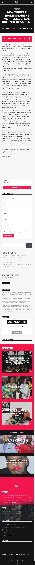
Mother (28, 549)
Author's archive (17, 183)
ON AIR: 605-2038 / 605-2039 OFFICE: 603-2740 (14, 522)
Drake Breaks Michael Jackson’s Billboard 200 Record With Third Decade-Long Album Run (16, 301)
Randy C (14, 28)
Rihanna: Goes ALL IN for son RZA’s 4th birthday (13, 254)
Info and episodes (17, 327)
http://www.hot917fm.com (10, 519)
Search (3, 237)
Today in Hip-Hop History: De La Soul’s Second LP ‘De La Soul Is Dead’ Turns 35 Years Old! (17, 296)
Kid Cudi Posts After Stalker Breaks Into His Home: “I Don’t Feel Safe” (17, 458)
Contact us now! (7, 510)
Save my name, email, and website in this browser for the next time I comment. (20, 226)
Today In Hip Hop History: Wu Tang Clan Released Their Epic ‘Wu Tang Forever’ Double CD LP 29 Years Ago (17, 289)
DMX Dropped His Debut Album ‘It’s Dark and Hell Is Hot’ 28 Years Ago (17, 305)
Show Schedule (7, 506)
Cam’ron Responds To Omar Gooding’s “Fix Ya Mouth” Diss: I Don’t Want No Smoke (17, 437)
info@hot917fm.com (9, 525)
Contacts (25, 552)
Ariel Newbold (9, 391)
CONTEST (18, 552)
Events (5, 508)
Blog (4, 552)
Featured (17, 9)
